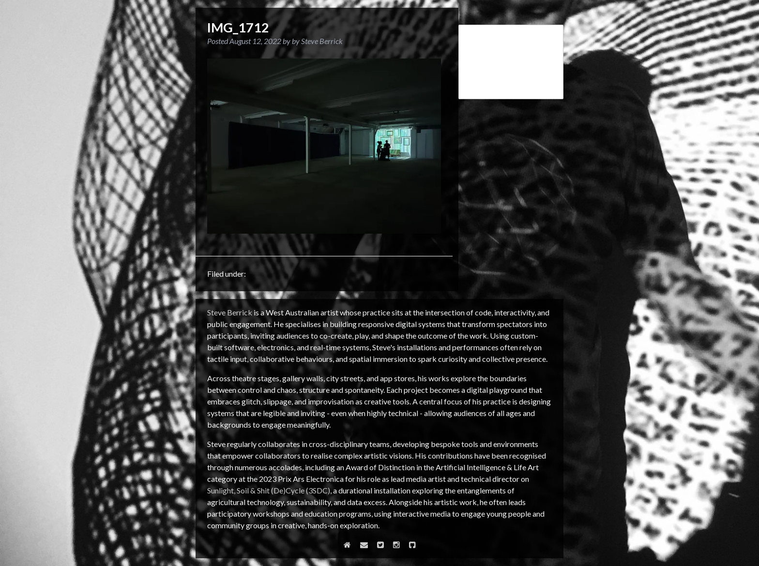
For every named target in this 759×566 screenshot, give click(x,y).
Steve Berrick (229, 312)
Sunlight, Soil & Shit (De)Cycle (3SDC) (268, 490)
